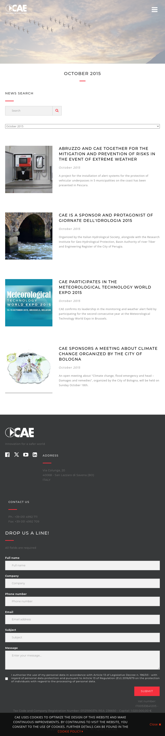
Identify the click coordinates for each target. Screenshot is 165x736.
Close (155, 724)
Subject (10, 630)
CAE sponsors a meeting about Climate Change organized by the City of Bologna (108, 353)
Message (11, 648)
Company (12, 576)
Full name (12, 557)
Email (9, 612)
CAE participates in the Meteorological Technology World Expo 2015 (105, 287)
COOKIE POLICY (70, 731)
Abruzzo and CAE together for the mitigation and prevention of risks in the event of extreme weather (107, 153)
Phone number (16, 594)
